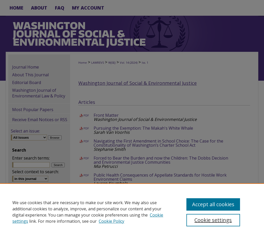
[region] (132, 211)
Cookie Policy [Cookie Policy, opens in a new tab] (111, 221)
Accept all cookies (213, 204)
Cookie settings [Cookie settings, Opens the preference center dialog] (213, 220)
